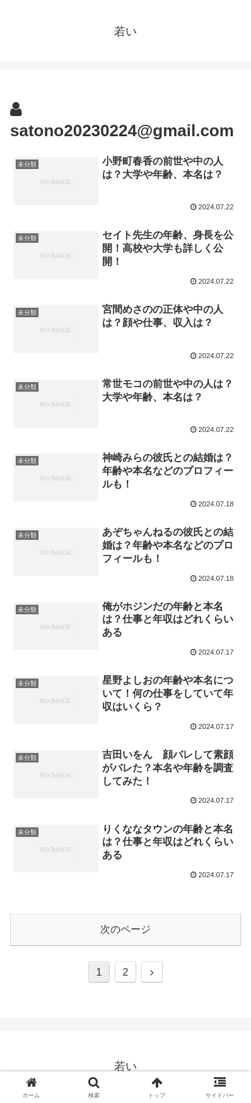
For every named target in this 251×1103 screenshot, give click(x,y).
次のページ (125, 929)
